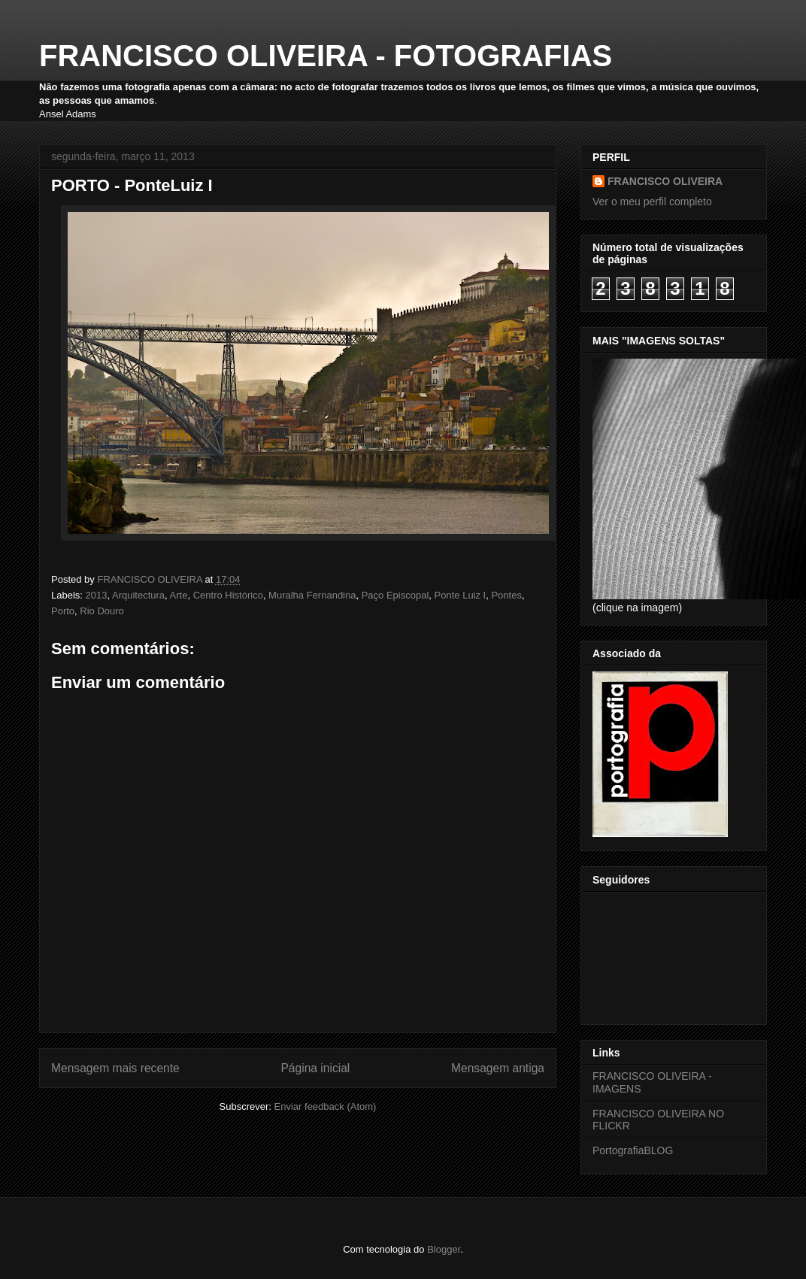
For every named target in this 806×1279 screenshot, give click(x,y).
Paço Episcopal (395, 595)
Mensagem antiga (497, 1068)
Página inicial (315, 1068)
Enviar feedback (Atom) (325, 1106)
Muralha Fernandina (312, 595)
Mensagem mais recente (115, 1068)
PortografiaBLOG (632, 1150)
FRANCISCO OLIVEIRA (665, 181)
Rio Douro (102, 611)
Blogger (443, 1249)
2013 (97, 595)
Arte (179, 595)
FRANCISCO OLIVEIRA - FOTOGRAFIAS (325, 55)
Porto (62, 611)
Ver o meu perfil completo (652, 201)
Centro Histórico (228, 595)
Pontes (506, 595)
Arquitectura (138, 595)
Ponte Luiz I (460, 595)
